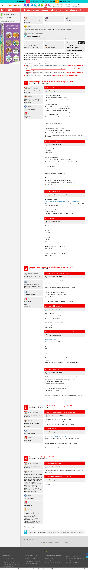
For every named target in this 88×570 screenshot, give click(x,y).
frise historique (66, 1)
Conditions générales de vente (52, 560)
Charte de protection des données (53, 557)
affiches (44, 1)
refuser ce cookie (72, 568)
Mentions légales (49, 554)
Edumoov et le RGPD (50, 558)
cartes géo (51, 1)
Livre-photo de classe (29, 560)
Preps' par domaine (6, 18)
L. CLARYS (68, 20)
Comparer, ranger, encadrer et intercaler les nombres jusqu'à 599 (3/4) (48, 72)
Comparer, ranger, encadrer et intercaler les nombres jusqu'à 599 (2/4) (48, 69)
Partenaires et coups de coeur (73, 562)
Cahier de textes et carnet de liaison (33, 554)
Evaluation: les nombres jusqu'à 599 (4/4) (41, 75)
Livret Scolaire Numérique (30, 555)
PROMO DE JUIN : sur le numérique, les (29, 1)
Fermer (85, 1)
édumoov (5, 560)
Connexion (68, 554)
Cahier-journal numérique (30, 557)
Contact (5, 557)
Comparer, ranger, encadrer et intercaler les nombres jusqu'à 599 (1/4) (48, 65)
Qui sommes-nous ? (8, 558)
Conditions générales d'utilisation (53, 555)
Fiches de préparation (29, 558)
